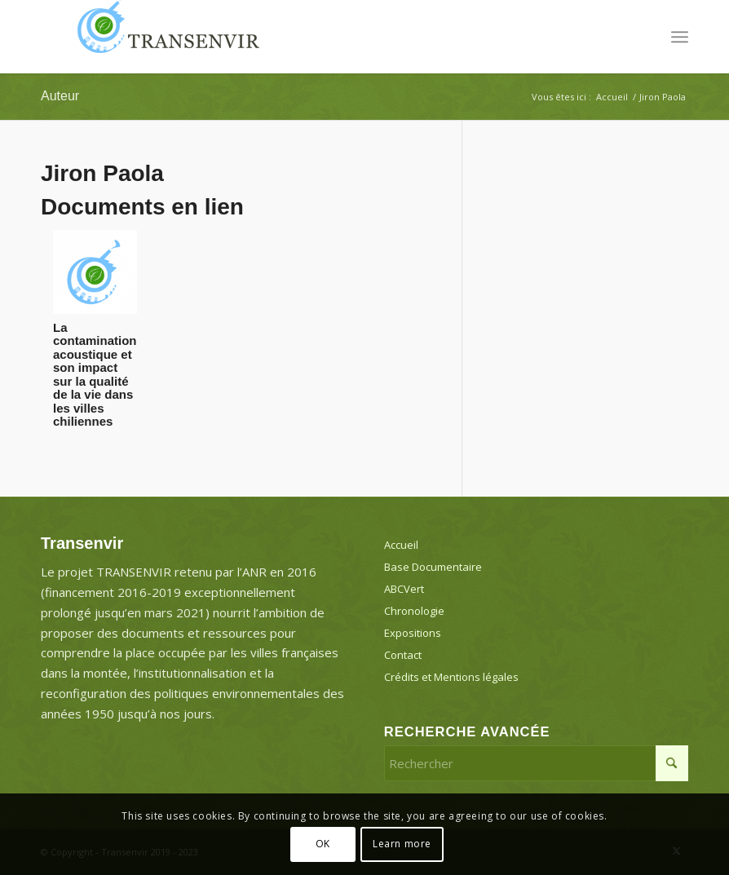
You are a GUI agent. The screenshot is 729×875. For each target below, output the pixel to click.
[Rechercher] (536, 763)
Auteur (60, 96)
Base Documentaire (433, 566)
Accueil (401, 544)
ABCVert (404, 588)
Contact (403, 654)
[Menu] (679, 37)
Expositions (412, 632)
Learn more (402, 844)
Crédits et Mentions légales (451, 677)
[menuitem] (679, 37)
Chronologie (414, 610)
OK (323, 844)
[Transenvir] (163, 36)
